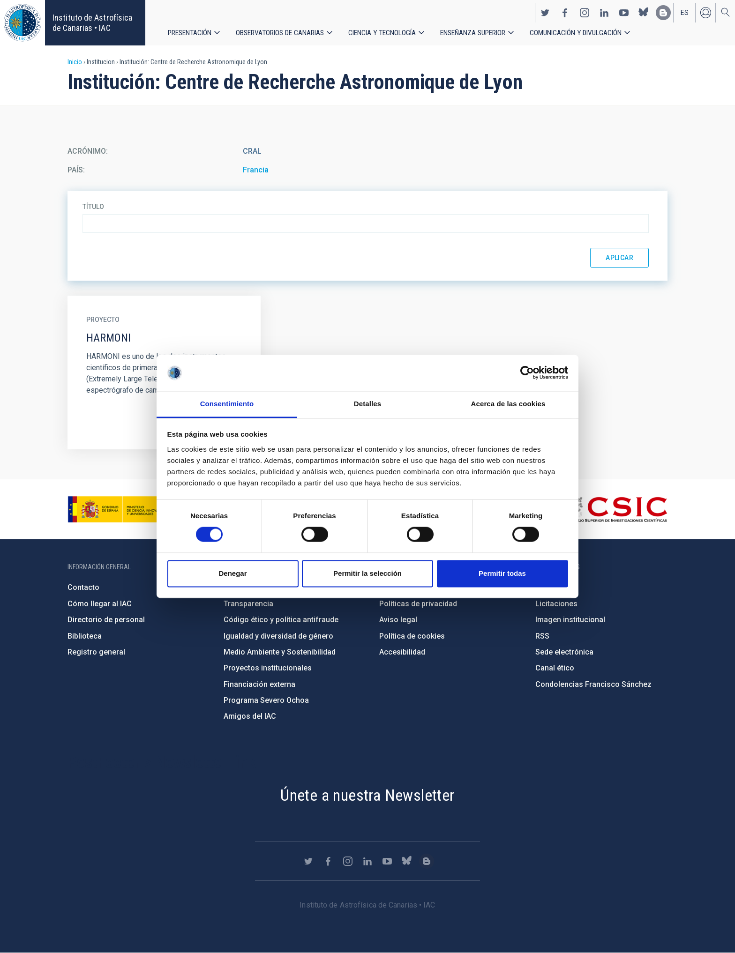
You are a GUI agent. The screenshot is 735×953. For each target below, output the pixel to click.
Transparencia (248, 603)
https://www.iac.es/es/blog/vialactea (663, 12)
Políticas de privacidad (418, 603)
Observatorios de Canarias (281, 32)
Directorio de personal (106, 619)
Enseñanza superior (477, 32)
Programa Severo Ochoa (266, 700)
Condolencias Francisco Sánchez (593, 684)
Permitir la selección (367, 573)
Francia (256, 169)
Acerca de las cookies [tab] (508, 404)
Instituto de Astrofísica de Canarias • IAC (92, 23)
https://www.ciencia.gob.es (120, 509)
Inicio (75, 62)
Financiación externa (259, 684)
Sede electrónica (564, 652)
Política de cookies (412, 636)
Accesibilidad (402, 652)
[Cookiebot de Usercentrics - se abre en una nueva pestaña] (527, 373)
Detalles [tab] (367, 404)
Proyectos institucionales (268, 667)
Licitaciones (556, 603)
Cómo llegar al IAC (100, 603)
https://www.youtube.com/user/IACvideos (624, 12)
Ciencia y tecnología (385, 32)
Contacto (83, 587)
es (685, 12)
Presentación (190, 32)
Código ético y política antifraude (281, 619)
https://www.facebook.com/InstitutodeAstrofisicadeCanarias (565, 12)
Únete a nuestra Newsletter (367, 795)
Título (93, 206)
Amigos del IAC (250, 716)
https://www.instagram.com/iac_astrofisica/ (584, 12)
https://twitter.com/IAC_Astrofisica (545, 12)
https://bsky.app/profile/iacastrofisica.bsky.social (643, 12)
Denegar (232, 573)
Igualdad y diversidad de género (278, 636)
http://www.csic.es (616, 509)
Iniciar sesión (705, 12)
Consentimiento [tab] (227, 404)
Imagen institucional (570, 619)
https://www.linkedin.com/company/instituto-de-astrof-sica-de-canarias (604, 12)
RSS (542, 636)
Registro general (96, 652)
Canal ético (554, 667)
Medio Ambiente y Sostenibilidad (280, 652)
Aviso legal (398, 619)
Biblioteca (85, 636)
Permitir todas (502, 573)
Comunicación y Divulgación (581, 32)
